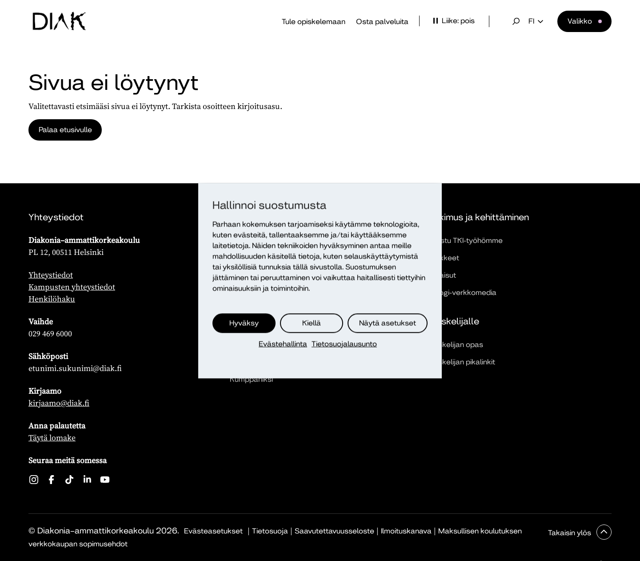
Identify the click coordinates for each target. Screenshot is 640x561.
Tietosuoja (270, 531)
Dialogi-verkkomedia (461, 292)
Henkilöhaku (51, 298)
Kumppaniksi (251, 379)
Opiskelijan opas (454, 344)
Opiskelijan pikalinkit (460, 362)
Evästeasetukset (213, 531)
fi (535, 21)
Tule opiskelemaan (313, 21)
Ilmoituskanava (406, 531)
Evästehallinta (283, 343)
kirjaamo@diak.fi (58, 402)
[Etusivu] (59, 21)
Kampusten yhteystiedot (71, 286)
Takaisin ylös (570, 533)
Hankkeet (442, 258)
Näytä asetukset (387, 323)
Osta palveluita (382, 21)
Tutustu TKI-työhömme (464, 240)
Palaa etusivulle (65, 129)
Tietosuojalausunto (344, 343)
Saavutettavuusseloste (334, 531)
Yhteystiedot (50, 274)
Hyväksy (244, 323)
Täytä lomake (52, 437)
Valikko (580, 21)
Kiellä (311, 323)
